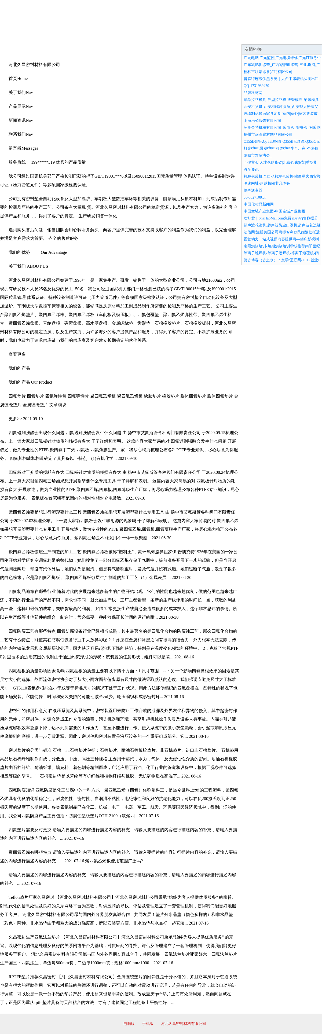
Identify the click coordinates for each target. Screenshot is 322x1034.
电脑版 (129, 1024)
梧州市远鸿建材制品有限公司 (268, 135)
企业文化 (81, 37)
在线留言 (307, 37)
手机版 (147, 1024)
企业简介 (49, 37)
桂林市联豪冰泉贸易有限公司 (268, 72)
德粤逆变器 (253, 190)
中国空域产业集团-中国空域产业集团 (274, 211)
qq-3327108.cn (255, 197)
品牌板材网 (253, 93)
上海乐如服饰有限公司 (262, 121)
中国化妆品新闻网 (259, 204)
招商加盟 (178, 37)
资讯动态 (275, 37)
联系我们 (242, 37)
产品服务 (114, 37)
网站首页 (17, 37)
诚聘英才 (210, 37)
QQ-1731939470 (256, 86)
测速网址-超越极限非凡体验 (267, 183)
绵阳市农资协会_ (258, 155)
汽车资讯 (251, 169)
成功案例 (146, 37)
